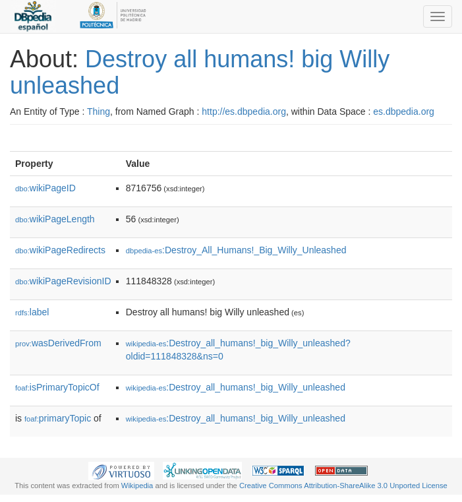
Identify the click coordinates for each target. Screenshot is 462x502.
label (32, 312)
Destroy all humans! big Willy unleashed (200, 72)
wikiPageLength (55, 219)
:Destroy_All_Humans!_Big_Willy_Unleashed (236, 250)
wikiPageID (45, 188)
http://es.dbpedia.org (244, 111)
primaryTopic (57, 418)
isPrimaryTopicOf (57, 387)
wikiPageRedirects (60, 250)
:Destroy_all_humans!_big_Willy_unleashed (235, 387)
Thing (98, 111)
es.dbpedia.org (403, 111)
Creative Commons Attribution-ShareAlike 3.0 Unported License (343, 485)
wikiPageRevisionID (63, 281)
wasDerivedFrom (58, 343)
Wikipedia (137, 485)
